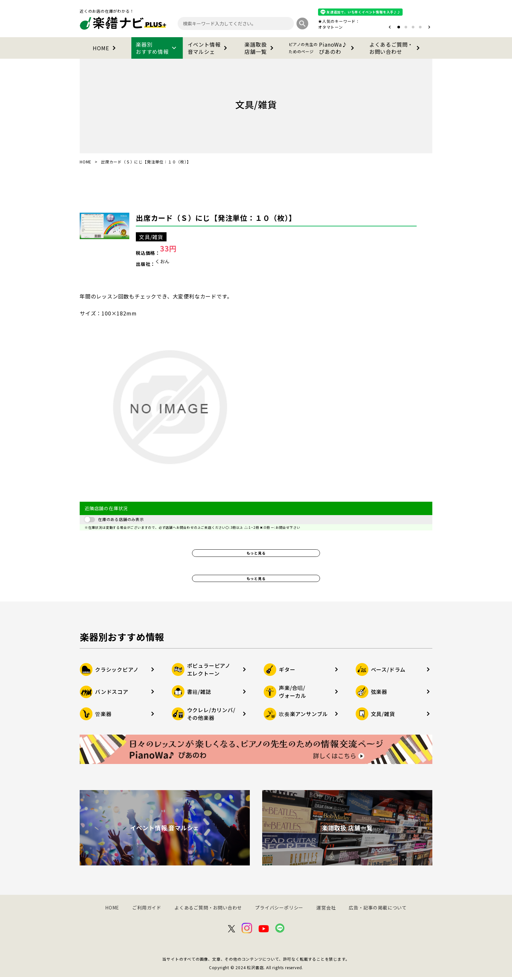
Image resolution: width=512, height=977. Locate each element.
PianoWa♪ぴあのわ (323, 47)
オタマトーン (330, 27)
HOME (105, 48)
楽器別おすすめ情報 (157, 47)
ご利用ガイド (146, 907)
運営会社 (326, 907)
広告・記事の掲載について (378, 907)
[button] (390, 27)
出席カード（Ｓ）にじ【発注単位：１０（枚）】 (216, 217)
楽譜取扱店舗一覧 (260, 47)
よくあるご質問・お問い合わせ (395, 47)
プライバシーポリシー (279, 907)
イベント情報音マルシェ (209, 47)
